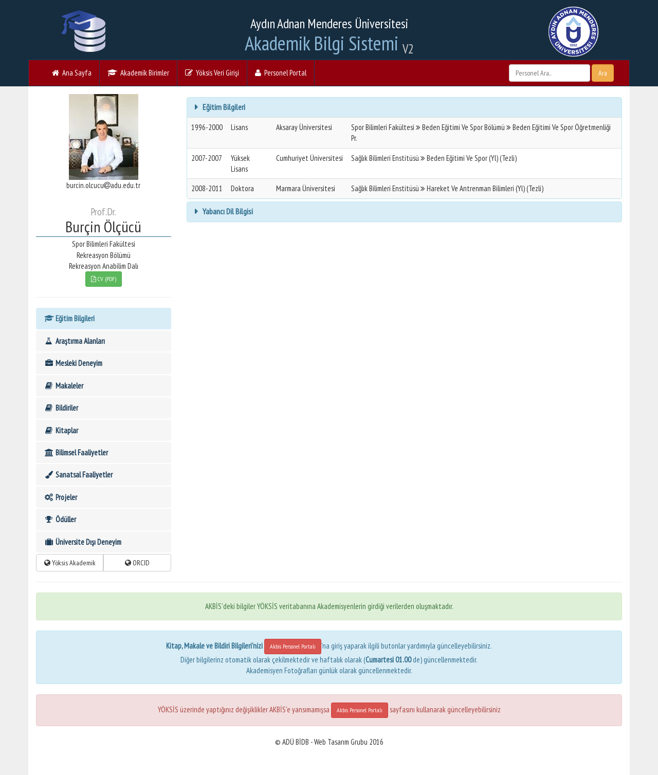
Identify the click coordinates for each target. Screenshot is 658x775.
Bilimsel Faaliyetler (76, 452)
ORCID (137, 562)
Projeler (60, 497)
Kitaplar (61, 430)
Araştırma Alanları (74, 341)
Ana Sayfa (72, 73)
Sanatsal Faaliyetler (78, 474)
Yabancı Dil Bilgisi (227, 211)
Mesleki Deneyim (73, 363)
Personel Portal (280, 73)
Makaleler (63, 386)
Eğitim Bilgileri (69, 318)
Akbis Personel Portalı (293, 646)
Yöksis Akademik (70, 562)
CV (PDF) (103, 279)
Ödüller (60, 519)
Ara (602, 73)
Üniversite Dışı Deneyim (82, 542)
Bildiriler (61, 408)
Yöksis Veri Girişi (212, 73)
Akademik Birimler (138, 73)
